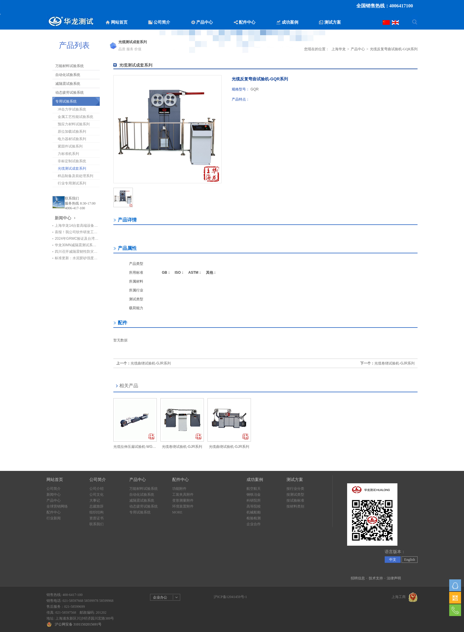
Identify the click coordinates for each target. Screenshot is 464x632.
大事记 (94, 500)
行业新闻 (53, 518)
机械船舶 (253, 512)
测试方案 (294, 479)
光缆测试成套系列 (72, 168)
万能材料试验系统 (69, 66)
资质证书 (96, 518)
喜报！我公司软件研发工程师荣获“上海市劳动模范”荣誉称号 (77, 232)
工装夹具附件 (183, 494)
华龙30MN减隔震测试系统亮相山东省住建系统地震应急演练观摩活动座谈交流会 (77, 245)
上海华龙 (338, 49)
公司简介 (53, 489)
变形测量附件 (183, 500)
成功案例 (254, 479)
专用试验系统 (66, 101)
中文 (392, 560)
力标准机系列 (68, 154)
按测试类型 (295, 494)
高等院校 (253, 506)
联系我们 (72, 198)
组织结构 (96, 512)
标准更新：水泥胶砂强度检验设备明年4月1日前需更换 (77, 258)
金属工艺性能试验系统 (75, 117)
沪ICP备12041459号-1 (230, 597)
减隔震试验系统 (67, 84)
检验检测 (253, 518)
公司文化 (96, 494)
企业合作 (253, 524)
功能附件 (179, 489)
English (409, 560)
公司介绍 (96, 489)
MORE (177, 512)
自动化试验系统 (67, 75)
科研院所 (253, 500)
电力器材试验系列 (72, 139)
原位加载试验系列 (72, 131)
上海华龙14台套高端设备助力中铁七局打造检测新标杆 (77, 225)
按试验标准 (295, 500)
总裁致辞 (96, 506)
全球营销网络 (57, 506)
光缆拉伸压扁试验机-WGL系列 (135, 447)
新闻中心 (53, 494)
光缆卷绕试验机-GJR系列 (394, 363)
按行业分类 (295, 489)
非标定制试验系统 (72, 161)
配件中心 (53, 512)
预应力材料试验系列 (74, 124)
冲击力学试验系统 (72, 109)
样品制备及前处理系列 (75, 176)
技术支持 (376, 578)
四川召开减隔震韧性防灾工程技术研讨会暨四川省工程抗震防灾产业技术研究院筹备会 (77, 251)
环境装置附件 (183, 506)
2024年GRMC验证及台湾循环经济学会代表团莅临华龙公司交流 (77, 238)
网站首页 (54, 479)
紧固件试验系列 (70, 146)
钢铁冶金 (253, 494)
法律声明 (394, 578)
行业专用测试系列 (72, 183)
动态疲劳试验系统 (69, 92)
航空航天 (253, 489)
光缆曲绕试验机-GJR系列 (150, 363)
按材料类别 (295, 506)
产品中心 (358, 49)
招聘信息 (358, 578)
